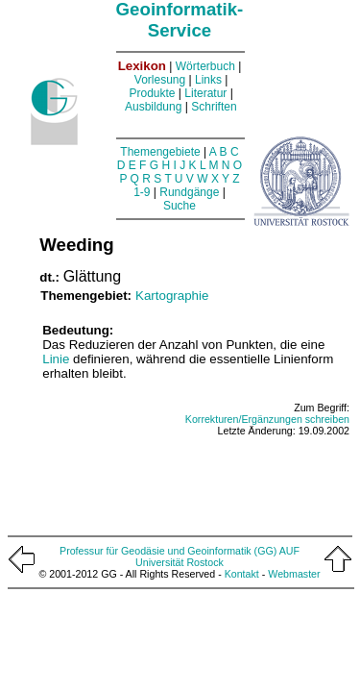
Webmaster (294, 574)
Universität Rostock (179, 562)
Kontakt (242, 574)
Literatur (205, 93)
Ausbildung (153, 106)
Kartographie (171, 295)
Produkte (152, 93)
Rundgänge (189, 192)
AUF (289, 550)
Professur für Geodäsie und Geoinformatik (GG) (168, 550)
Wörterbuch (205, 66)
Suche (179, 205)
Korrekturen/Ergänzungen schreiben (267, 419)
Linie (55, 359)
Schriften (213, 106)
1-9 (141, 192)
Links (208, 79)
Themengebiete (160, 152)
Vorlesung (159, 79)
